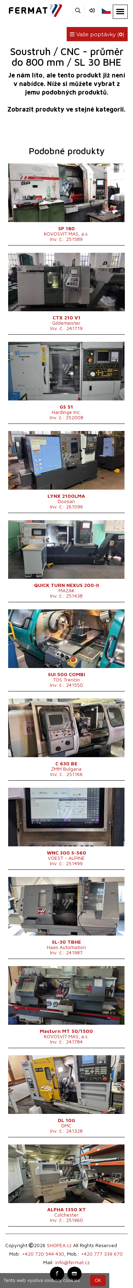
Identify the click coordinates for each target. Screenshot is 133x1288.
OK (98, 1280)
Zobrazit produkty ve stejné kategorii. (66, 109)
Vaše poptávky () (97, 34)
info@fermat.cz (72, 1262)
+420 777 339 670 (102, 1254)
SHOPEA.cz (59, 1245)
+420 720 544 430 (43, 1254)
